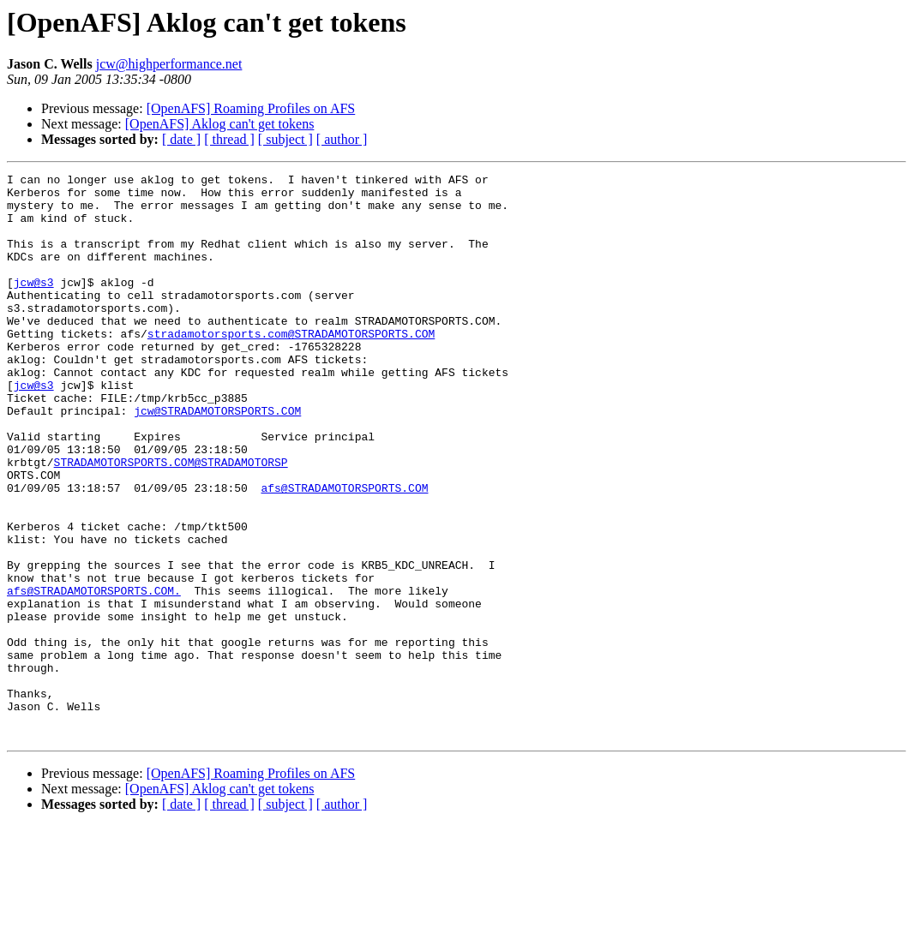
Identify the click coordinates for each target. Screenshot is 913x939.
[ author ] (342, 139)
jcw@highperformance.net (169, 64)
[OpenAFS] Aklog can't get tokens (220, 124)
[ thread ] (229, 139)
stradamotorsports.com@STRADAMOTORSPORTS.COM (291, 366)
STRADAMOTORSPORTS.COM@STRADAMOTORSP (171, 521)
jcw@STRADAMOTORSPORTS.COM (217, 459)
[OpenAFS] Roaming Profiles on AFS (251, 108)
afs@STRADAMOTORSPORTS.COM (344, 551)
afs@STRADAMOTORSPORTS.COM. (94, 675)
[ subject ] (285, 139)
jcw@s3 (34, 305)
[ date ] (181, 139)
